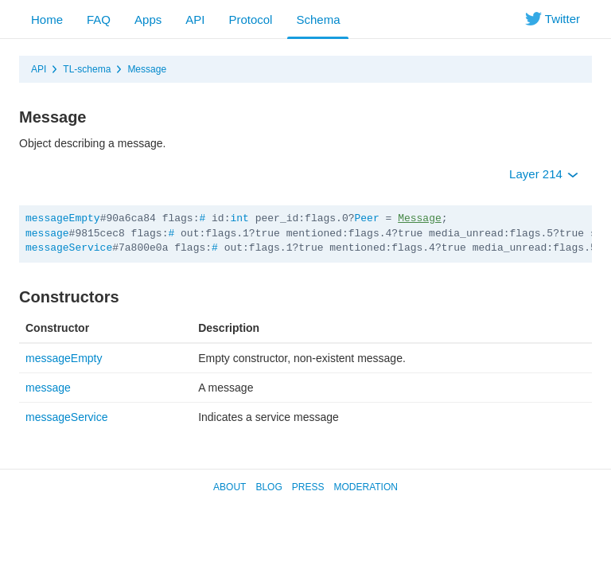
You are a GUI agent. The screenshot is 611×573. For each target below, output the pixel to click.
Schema (318, 19)
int (239, 218)
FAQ (99, 19)
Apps (148, 19)
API (194, 19)
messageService (68, 248)
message (47, 234)
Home (47, 19)
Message (146, 69)
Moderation (365, 487)
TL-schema (87, 69)
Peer (367, 218)
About (229, 487)
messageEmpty (62, 218)
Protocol (250, 19)
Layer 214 (543, 174)
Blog (268, 487)
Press (308, 487)
